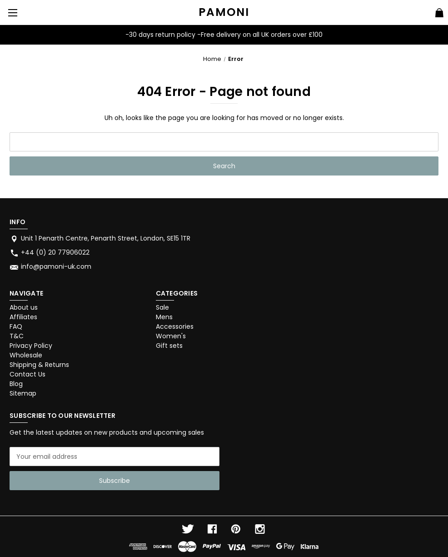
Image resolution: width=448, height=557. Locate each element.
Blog (16, 383)
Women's (171, 336)
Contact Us (27, 374)
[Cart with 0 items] (439, 14)
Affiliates (23, 316)
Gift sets (169, 345)
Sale (162, 307)
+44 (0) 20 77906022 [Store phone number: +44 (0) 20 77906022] (55, 252)
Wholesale (26, 355)
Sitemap (23, 393)
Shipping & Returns (39, 364)
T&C (17, 336)
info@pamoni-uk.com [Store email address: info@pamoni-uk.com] (56, 266)
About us (24, 307)
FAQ (16, 326)
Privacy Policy (31, 345)
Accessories (175, 326)
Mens (164, 316)
